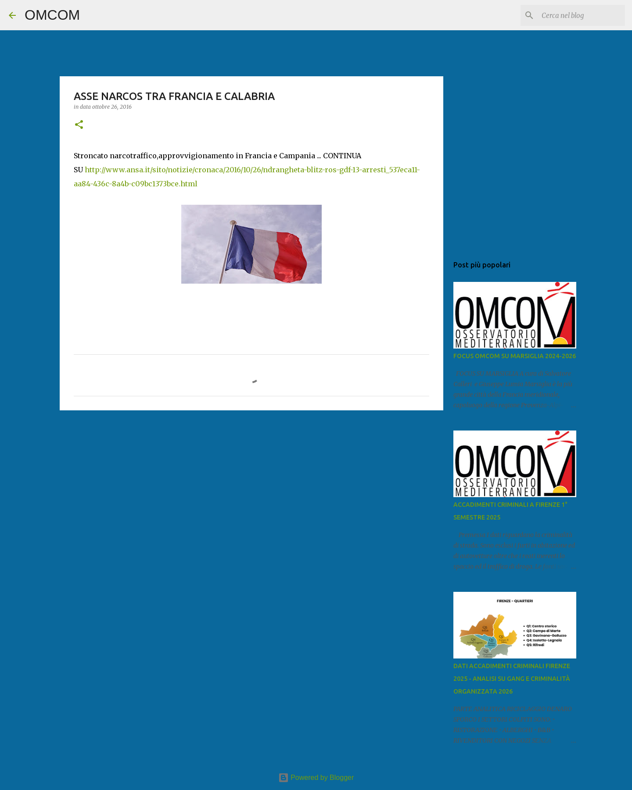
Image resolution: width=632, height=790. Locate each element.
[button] (79, 125)
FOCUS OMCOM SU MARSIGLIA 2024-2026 (514, 355)
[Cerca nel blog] (579, 15)
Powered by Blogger (316, 777)
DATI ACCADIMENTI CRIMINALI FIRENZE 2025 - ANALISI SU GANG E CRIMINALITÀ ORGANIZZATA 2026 (511, 678)
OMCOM (52, 15)
